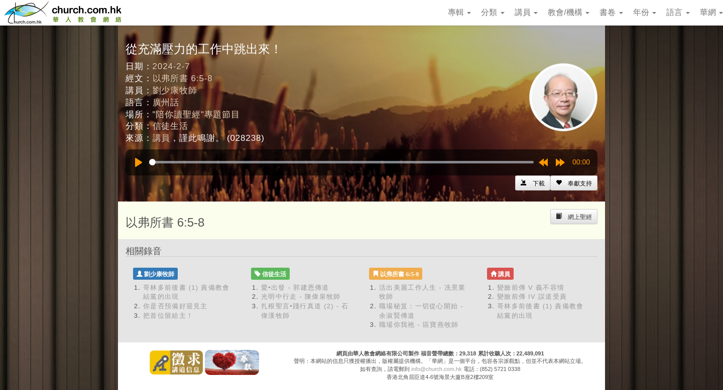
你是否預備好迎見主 (175, 306)
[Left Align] (573, 182)
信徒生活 (170, 126)
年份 (644, 12)
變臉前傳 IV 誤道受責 (532, 296)
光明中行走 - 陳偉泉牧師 (300, 296)
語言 (677, 12)
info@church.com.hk (436, 369)
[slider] (341, 162)
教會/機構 (568, 12)
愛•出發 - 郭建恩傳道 (295, 287)
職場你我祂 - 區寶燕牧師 (418, 324)
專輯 (459, 12)
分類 (492, 12)
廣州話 (166, 102)
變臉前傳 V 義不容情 (530, 287)
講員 (526, 12)
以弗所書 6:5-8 (183, 78)
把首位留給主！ (168, 315)
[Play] (139, 162)
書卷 (611, 12)
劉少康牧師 (175, 90)
